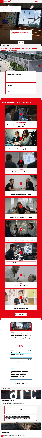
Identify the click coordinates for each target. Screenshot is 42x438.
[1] (19, 346)
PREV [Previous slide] (19, 42)
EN (37, 1)
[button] (2, 1)
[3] (22, 346)
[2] (21, 346)
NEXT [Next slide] (22, 42)
